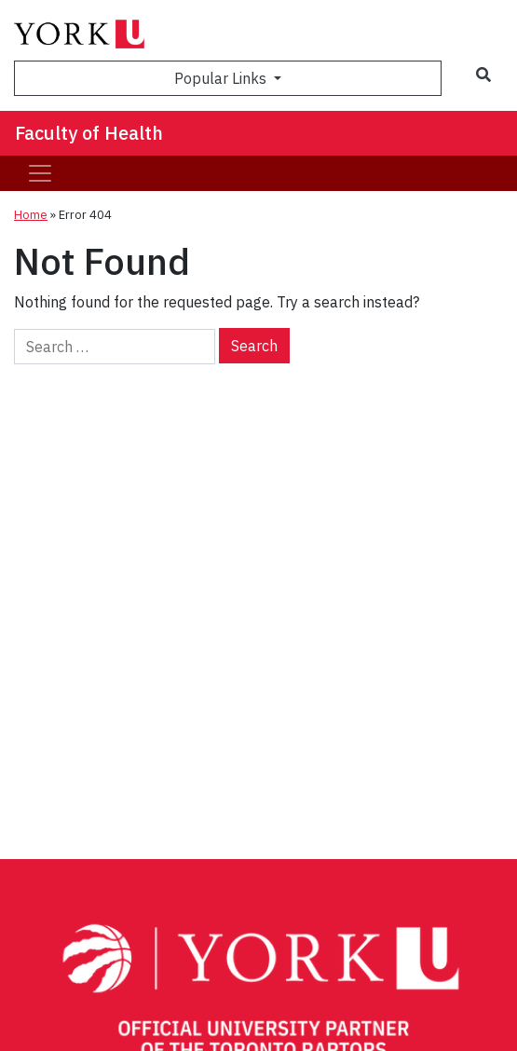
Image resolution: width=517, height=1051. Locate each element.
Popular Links (222, 78)
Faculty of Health (89, 132)
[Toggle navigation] (40, 173)
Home (31, 215)
